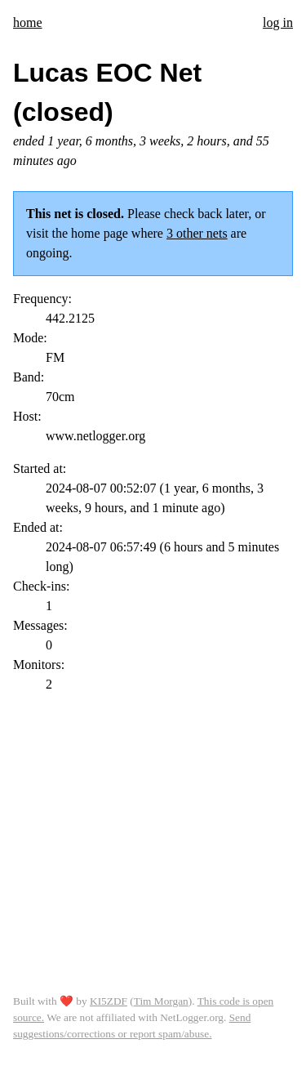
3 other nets (197, 233)
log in (278, 22)
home (27, 22)
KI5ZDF (108, 1001)
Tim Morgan (161, 1001)
